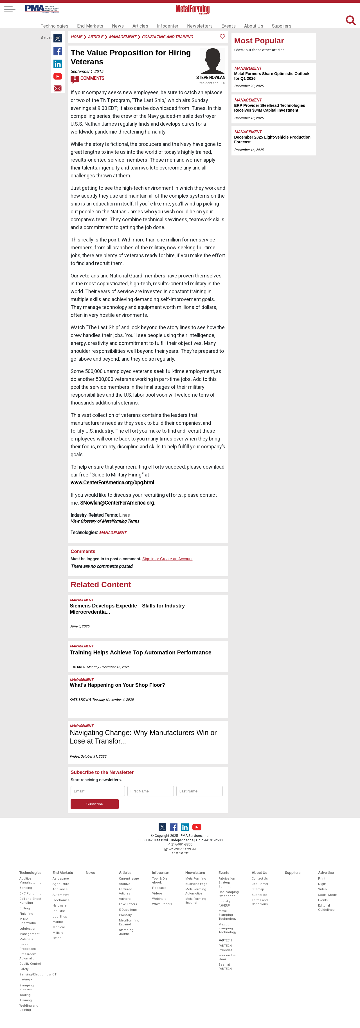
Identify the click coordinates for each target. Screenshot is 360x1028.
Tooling (25, 995)
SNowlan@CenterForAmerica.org (117, 503)
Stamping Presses (26, 987)
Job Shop (60, 916)
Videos (157, 893)
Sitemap (258, 889)
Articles (133, 21)
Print (321, 878)
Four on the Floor (227, 957)
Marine (58, 922)
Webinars (159, 899)
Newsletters (189, 21)
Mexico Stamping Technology (227, 928)
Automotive (61, 895)
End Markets (87, 21)
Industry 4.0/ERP (224, 903)
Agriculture (61, 884)
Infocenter (159, 21)
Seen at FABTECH (225, 966)
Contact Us (260, 878)
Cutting (24, 908)
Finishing (26, 914)
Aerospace (61, 878)
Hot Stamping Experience (229, 894)
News (112, 21)
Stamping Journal (126, 932)
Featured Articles (125, 891)
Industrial (59, 911)
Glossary (125, 915)
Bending (25, 888)
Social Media (328, 895)
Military (58, 933)
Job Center (260, 884)
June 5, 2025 (79, 626)
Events (215, 21)
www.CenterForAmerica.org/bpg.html (112, 482)
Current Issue (129, 878)
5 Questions (128, 910)
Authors (124, 899)
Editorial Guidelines (326, 907)
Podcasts (159, 888)
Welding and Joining (28, 1007)
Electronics (61, 900)
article (95, 37)
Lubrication (27, 928)
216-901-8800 (182, 844)
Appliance (60, 889)
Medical (59, 927)
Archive (124, 884)
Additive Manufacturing (30, 880)
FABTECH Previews (225, 948)
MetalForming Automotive (195, 891)
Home (76, 37)
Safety (23, 969)
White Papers (162, 904)
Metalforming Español (129, 922)
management (122, 37)
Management (112, 532)
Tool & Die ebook (160, 880)
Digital (322, 884)
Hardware (60, 905)
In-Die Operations (27, 921)
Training (25, 1000)
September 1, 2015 (87, 71)
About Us (239, 21)
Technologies (53, 21)
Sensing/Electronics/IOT (30, 974)
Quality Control (30, 964)
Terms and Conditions (260, 902)
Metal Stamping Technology (227, 915)
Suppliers (266, 21)
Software (25, 980)
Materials (26, 939)
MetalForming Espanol (195, 901)
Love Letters (128, 904)
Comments (87, 80)
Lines (124, 515)
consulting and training (167, 37)
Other (57, 938)
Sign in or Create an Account (167, 559)
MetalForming (195, 878)
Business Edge (196, 884)
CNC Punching (30, 893)
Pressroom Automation (28, 956)
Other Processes (27, 947)
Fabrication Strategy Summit (227, 883)
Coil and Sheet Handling (30, 901)
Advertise (292, 21)
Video (322, 889)
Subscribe (259, 895)
